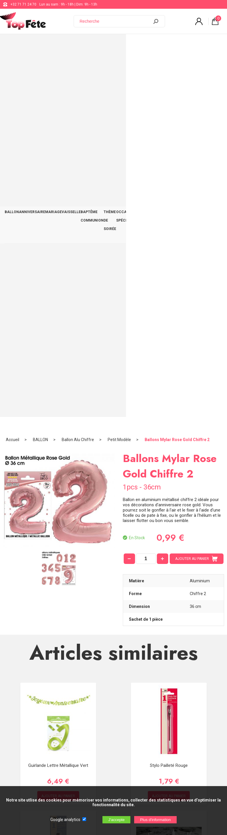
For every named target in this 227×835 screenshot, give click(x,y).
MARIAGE (53, 40)
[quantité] (146, 181)
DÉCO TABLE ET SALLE (186, 44)
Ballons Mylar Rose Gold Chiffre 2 (177, 62)
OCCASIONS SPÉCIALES (150, 44)
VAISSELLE (71, 40)
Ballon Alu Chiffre (78, 62)
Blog (152, 666)
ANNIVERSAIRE (32, 40)
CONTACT (213, 40)
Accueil (12, 62)
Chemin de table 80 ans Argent (169, 515)
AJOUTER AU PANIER (196, 182)
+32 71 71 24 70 (23, 4)
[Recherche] (115, 21)
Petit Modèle (119, 62)
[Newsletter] (96, 739)
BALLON (12, 40)
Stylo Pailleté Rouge (169, 388)
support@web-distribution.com (173, 652)
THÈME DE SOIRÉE (122, 44)
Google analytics (65, 819)
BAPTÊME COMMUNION (92, 44)
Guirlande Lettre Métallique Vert (58, 388)
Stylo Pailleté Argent (58, 515)
